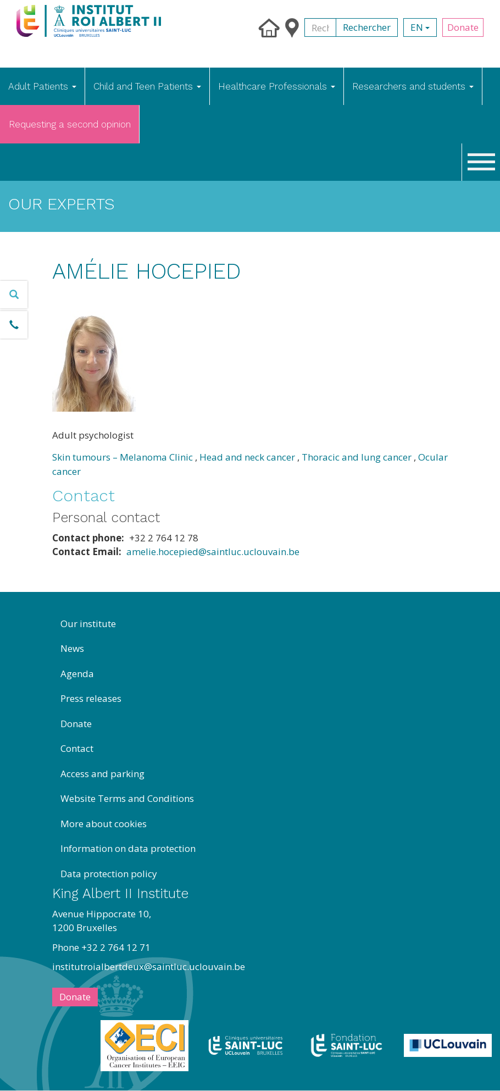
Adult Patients (42, 86)
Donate (463, 27)
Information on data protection (128, 848)
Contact (76, 748)
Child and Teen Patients (147, 86)
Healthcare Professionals (276, 86)
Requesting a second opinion (70, 124)
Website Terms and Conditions (127, 798)
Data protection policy (108, 873)
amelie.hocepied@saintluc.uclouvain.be (212, 551)
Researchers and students (413, 86)
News (72, 648)
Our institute (88, 623)
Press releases (90, 698)
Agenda (77, 673)
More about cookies (103, 823)
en (420, 27)
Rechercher (367, 27)
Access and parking (102, 773)
